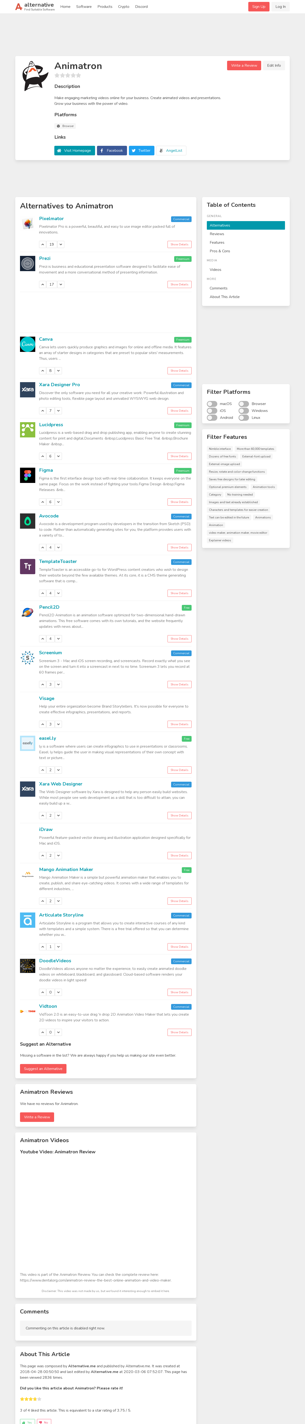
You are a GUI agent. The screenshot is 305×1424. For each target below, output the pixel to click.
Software (84, 6)
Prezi (45, 258)
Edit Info (274, 65)
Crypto (123, 6)
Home (65, 6)
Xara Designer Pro (59, 384)
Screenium (50, 652)
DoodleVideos (55, 961)
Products (104, 6)
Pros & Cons (220, 251)
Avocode (49, 516)
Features (217, 242)
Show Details (179, 244)
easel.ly (47, 738)
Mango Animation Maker (66, 869)
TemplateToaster (58, 561)
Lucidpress (51, 424)
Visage (46, 698)
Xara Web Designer (60, 784)
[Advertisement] (152, 37)
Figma (46, 470)
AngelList (174, 150)
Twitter (144, 150)
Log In (280, 6)
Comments (219, 288)
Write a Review (244, 65)
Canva (46, 339)
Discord (141, 6)
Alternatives (220, 225)
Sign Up (258, 6)
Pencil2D (49, 607)
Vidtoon (48, 1006)
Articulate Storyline (61, 915)
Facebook (115, 150)
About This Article (225, 296)
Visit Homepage (77, 150)
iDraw (46, 829)
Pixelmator (51, 218)
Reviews (217, 234)
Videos (215, 269)
